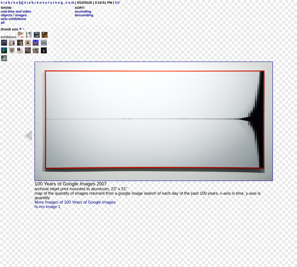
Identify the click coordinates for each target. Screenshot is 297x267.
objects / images (14, 15)
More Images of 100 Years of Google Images (75, 202)
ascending (83, 11)
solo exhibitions (13, 19)
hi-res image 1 (48, 206)
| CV (116, 2)
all (2, 22)
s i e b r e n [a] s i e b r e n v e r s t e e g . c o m (37, 2)
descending (84, 15)
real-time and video (16, 11)
